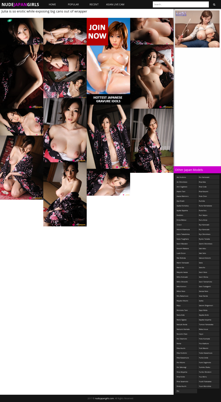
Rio (178, 391)
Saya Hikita (203, 310)
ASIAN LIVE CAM (115, 4)
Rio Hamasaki (204, 177)
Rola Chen (203, 196)
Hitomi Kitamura (183, 229)
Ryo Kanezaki (204, 229)
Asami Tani (181, 191)
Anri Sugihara (182, 187)
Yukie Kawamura (205, 353)
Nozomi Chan (182, 334)
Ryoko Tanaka (204, 239)
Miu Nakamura (182, 296)
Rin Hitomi (181, 362)
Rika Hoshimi (182, 353)
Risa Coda (202, 187)
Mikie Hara (181, 291)
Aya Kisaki (180, 201)
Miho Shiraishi (182, 282)
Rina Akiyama (182, 372)
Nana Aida (181, 315)
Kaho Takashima (183, 234)
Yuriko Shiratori (205, 372)
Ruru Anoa (203, 220)
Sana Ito (202, 267)
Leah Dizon (181, 253)
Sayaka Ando (204, 315)
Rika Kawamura (183, 358)
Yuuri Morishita (205, 386)
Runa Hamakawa (205, 206)
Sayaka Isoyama (205, 320)
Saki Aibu (202, 248)
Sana (201, 263)
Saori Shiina (203, 277)
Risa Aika (202, 182)
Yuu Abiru (203, 377)
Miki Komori (181, 286)
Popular (73, 4)
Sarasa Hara (203, 291)
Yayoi (201, 334)
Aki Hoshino (181, 177)
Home (52, 4)
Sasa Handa (203, 296)
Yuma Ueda (203, 358)
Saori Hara (203, 272)
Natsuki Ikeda (182, 324)
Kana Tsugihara (183, 239)
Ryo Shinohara (204, 234)
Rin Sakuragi (181, 367)
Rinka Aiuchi (181, 386)
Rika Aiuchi (181, 348)
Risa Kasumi (203, 191)
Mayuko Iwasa (182, 272)
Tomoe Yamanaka (206, 324)
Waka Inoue (203, 329)
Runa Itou (202, 210)
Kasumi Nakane (183, 248)
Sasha (201, 301)
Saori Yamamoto (205, 282)
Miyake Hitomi (182, 301)
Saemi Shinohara (205, 244)
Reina (179, 343)
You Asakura (204, 343)
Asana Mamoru (183, 196)
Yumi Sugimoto (205, 362)
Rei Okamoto (182, 339)
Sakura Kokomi (205, 258)
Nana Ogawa (181, 320)
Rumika (202, 201)
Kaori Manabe (182, 244)
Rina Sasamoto (182, 381)
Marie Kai (180, 267)
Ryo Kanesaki (204, 225)
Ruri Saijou (203, 215)
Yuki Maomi (203, 348)
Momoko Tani (182, 310)
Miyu (179, 305)
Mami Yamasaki (183, 263)
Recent (94, 4)
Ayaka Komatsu (183, 206)
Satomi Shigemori (206, 305)
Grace (179, 225)
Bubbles (180, 215)
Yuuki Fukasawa (205, 381)
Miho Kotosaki (182, 277)
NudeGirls (20, 4)
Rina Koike (181, 377)
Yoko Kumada (204, 339)
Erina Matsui (181, 220)
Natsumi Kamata (183, 329)
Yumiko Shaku (204, 367)
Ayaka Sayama (182, 210)
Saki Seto (202, 253)
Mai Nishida (181, 258)
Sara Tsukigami (205, 286)
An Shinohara (182, 182)
